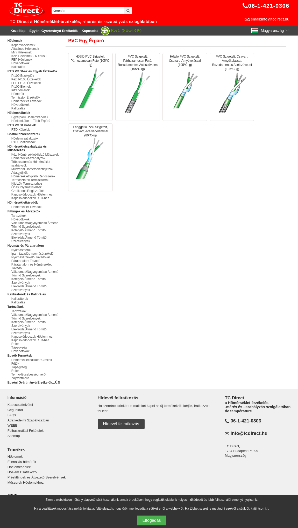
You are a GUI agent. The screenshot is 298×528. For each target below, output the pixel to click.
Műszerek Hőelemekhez (26, 482)
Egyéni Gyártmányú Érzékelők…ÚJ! (34, 382)
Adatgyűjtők (19, 173)
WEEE (12, 425)
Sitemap (14, 436)
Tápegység (19, 347)
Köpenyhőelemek (23, 45)
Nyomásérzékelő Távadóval (30, 257)
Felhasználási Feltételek (26, 431)
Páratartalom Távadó (25, 261)
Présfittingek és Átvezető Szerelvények (37, 477)
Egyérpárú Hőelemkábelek (29, 117)
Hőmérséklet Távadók (26, 101)
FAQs (12, 415)
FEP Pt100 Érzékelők (26, 83)
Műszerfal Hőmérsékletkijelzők (32, 169)
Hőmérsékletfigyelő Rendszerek (33, 176)
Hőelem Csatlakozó (22, 472)
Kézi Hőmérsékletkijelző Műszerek (35, 154)
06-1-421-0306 (246, 420)
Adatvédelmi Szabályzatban (28, 420)
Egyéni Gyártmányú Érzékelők (54, 31)
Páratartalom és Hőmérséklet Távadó (31, 266)
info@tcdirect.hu (249, 433)
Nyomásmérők (21, 250)
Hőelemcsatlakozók (24, 138)
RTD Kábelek (20, 129)
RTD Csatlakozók (23, 142)
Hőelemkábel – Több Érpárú (30, 121)
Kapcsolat (90, 31)
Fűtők (15, 363)
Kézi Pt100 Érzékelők (26, 79)
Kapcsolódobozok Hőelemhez (32, 194)
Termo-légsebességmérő (28, 374)
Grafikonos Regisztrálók (27, 191)
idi (266, 508)
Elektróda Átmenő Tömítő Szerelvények (29, 239)
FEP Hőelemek (21, 59)
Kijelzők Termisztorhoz (26, 183)
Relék (15, 344)
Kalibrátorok (19, 299)
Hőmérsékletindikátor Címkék (31, 360)
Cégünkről (15, 410)
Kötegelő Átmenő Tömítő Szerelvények (28, 232)
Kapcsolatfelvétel (20, 405)
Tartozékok (18, 216)
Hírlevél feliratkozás (121, 424)
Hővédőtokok (20, 63)
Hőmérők (17, 94)
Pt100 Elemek (21, 86)
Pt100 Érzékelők (22, 76)
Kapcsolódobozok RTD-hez (30, 198)
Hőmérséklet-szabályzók (28, 158)
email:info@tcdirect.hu (270, 19)
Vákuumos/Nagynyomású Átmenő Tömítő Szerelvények (34, 224)
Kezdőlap (18, 31)
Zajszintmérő (20, 378)
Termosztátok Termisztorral (29, 180)
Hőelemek (15, 456)
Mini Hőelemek (21, 52)
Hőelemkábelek (19, 467)
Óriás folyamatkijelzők (26, 187)
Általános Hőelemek (25, 49)
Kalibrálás (18, 67)
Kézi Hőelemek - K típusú (28, 56)
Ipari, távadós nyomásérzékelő (32, 253)
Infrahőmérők (20, 90)
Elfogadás (151, 520)
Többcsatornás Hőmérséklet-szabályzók (31, 163)
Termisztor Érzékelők (25, 97)
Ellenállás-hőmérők (22, 462)
